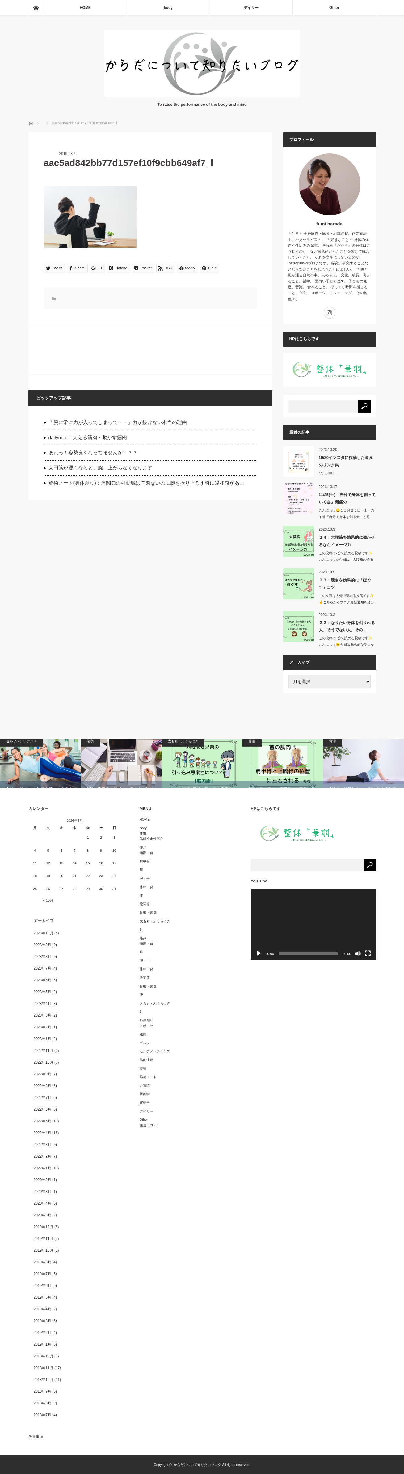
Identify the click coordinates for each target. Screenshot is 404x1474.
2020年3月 (42, 1215)
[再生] (259, 953)
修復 (143, 833)
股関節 (145, 904)
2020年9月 (42, 1180)
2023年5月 (42, 992)
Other (334, 8)
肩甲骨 (145, 861)
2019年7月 (42, 1274)
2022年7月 (42, 1097)
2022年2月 (42, 1156)
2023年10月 (43, 933)
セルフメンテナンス (155, 1051)
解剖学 (145, 1094)
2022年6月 (42, 1109)
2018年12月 (43, 1356)
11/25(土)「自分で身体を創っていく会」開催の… (347, 498)
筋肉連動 (146, 1060)
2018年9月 (42, 1391)
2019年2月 (42, 1332)
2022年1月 (42, 1168)
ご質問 (145, 1085)
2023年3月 (42, 1015)
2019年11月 (43, 1238)
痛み (143, 938)
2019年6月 (42, 1285)
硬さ (143, 847)
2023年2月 (42, 1027)
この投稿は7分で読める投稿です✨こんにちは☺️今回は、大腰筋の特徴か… (346, 559)
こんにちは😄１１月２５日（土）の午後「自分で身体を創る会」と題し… (346, 516)
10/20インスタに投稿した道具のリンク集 (346, 461)
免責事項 (35, 1436)
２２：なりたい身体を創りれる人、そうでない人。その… (347, 626)
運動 (143, 1034)
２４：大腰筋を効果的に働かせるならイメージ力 (347, 541)
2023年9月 (42, 945)
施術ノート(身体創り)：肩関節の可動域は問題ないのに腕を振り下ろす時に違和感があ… (146, 483)
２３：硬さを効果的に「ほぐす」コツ (345, 583)
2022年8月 (42, 1086)
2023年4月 (42, 1003)
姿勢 (143, 1068)
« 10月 (48, 900)
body (168, 8)
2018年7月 (42, 1415)
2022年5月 (42, 1121)
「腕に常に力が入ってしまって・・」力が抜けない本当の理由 (117, 422)
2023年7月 (42, 968)
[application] (313, 924)
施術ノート (148, 1077)
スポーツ (146, 1026)
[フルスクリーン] (368, 953)
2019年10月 (43, 1250)
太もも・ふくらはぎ (155, 921)
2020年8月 (42, 1191)
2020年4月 (42, 1203)
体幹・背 (146, 887)
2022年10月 (43, 1062)
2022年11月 (43, 1050)
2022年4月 (42, 1133)
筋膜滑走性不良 (151, 839)
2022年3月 (42, 1144)
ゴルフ (145, 1043)
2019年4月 (42, 1309)
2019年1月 (42, 1344)
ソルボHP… (328, 473)
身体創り (146, 1020)
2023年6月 (42, 980)
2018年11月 (43, 1368)
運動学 (145, 1102)
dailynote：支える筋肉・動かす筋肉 (87, 437)
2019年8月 (42, 1262)
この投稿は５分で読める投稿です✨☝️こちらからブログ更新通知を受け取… (346, 602)
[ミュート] (358, 953)
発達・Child (149, 1125)
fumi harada (329, 223)
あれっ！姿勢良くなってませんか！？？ (92, 452)
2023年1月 (42, 1039)
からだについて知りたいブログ (197, 1465)
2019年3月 (42, 1321)
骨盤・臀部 (148, 912)
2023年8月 (42, 956)
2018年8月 (42, 1403)
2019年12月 (43, 1227)
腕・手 (145, 878)
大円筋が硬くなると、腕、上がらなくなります (100, 467)
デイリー (251, 8)
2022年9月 (42, 1074)
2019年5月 (42, 1297)
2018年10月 (43, 1380)
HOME (85, 8)
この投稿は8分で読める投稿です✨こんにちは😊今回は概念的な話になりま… (346, 644)
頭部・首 (146, 853)
